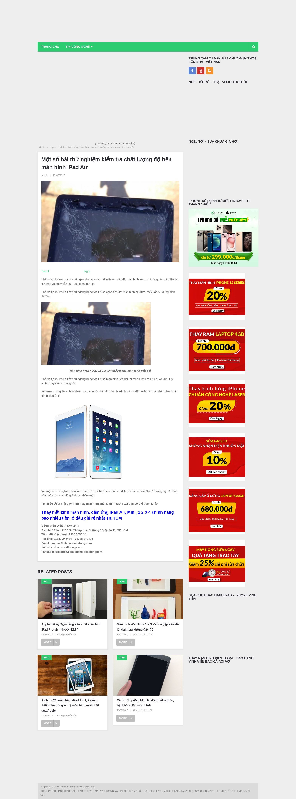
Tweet (45, 271)
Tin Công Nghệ (78, 46)
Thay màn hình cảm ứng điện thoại (78, 786)
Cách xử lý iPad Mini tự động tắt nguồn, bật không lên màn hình (145, 703)
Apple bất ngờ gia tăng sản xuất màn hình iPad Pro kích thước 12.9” (71, 627)
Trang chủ (50, 46)
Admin (44, 175)
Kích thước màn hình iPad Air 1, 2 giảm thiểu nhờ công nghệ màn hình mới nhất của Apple (70, 705)
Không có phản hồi (66, 634)
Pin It (87, 271)
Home (45, 147)
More (50, 642)
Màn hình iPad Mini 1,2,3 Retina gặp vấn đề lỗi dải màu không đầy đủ (148, 627)
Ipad (54, 147)
